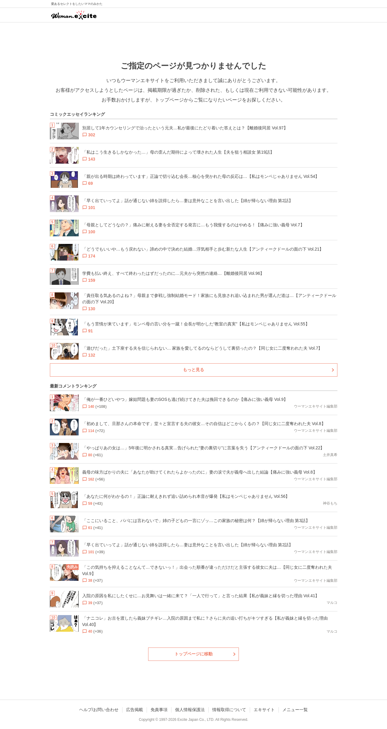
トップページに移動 (193, 653)
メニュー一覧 (295, 709)
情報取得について (229, 709)
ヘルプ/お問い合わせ (99, 709)
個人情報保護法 (190, 709)
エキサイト (264, 709)
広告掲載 (134, 709)
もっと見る (193, 369)
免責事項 (159, 709)
